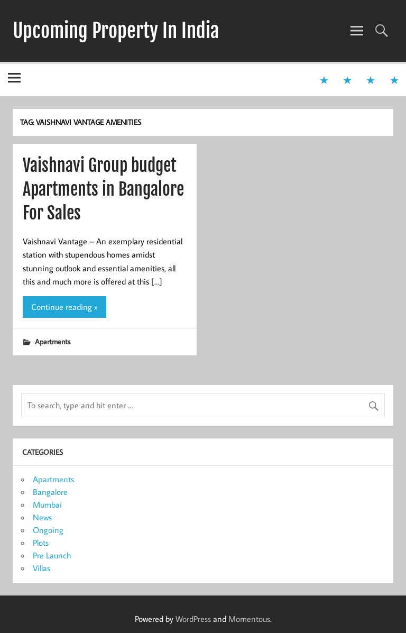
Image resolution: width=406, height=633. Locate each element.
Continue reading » (64, 306)
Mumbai (47, 504)
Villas (41, 568)
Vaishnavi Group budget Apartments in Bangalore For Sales (103, 189)
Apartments (52, 341)
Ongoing (48, 530)
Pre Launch (52, 555)
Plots (41, 542)
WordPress (193, 618)
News (42, 517)
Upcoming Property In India (116, 31)
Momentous (249, 618)
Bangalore (50, 492)
